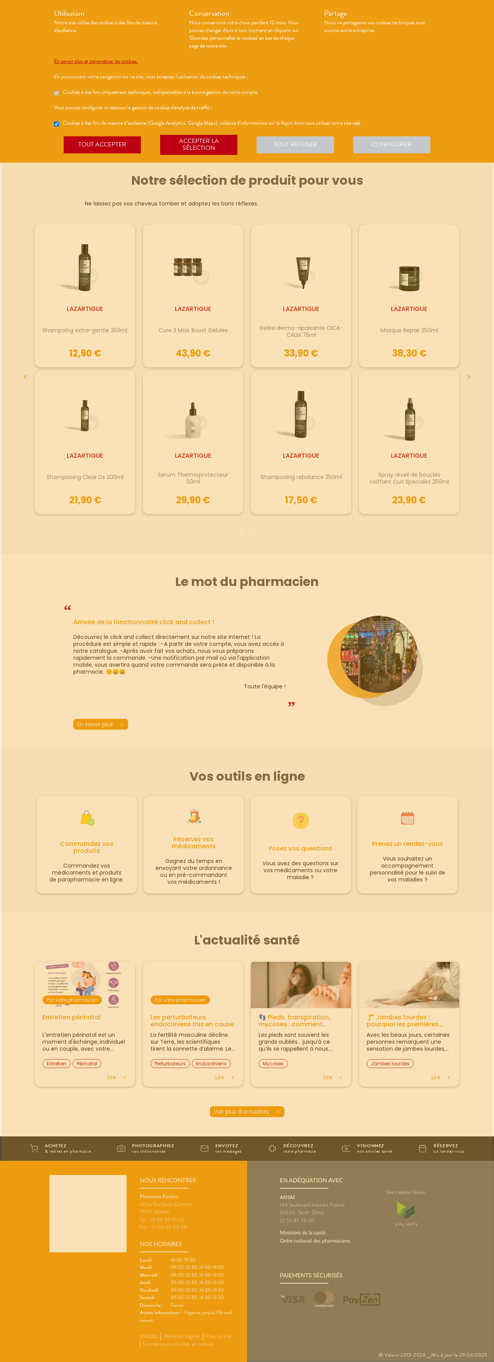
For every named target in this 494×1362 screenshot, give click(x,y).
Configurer (392, 144)
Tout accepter (102, 144)
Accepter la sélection (199, 144)
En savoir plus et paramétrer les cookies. (96, 61)
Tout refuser (295, 144)
